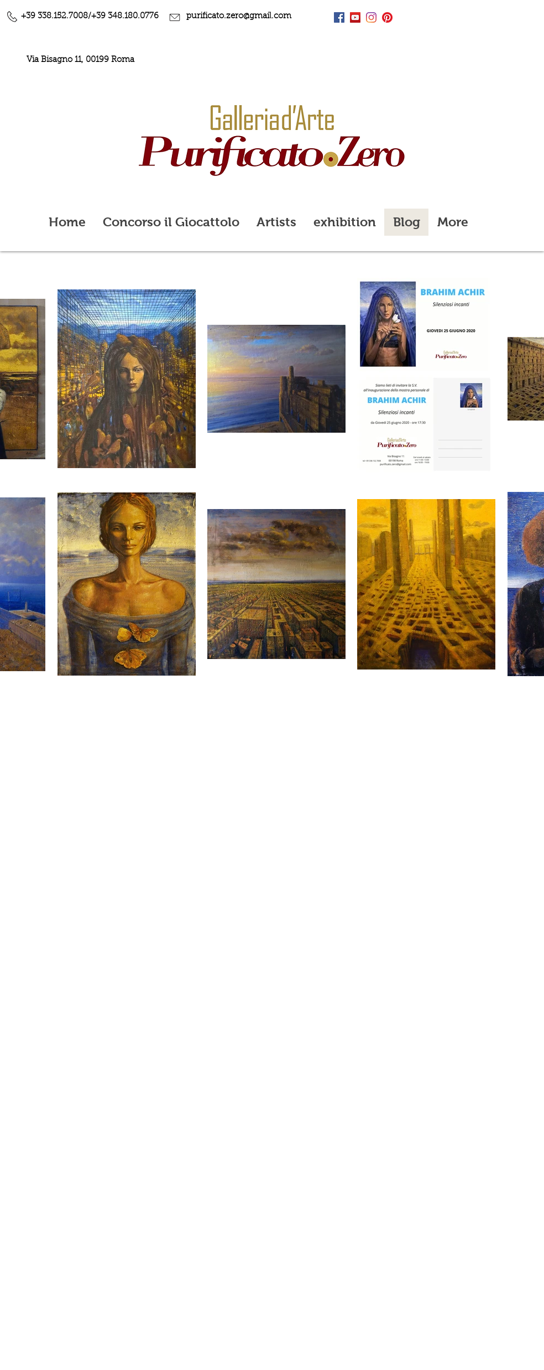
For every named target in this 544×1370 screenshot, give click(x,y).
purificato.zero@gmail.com (238, 16)
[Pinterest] (387, 17)
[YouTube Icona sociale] (355, 17)
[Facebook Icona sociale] (339, 17)
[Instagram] (371, 17)
